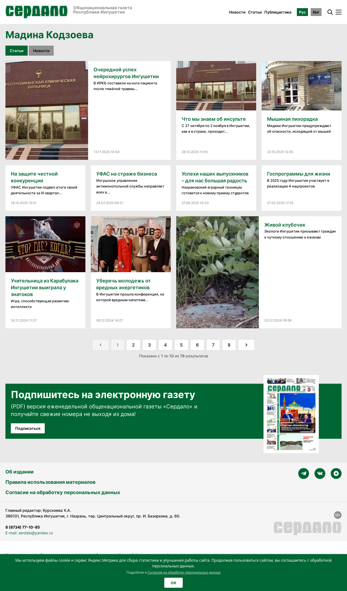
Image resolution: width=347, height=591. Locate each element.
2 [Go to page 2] (133, 345)
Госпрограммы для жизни (298, 174)
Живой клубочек (284, 225)
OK (173, 582)
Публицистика (277, 12)
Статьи (255, 12)
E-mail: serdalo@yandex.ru (29, 532)
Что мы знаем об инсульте (214, 119)
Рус (302, 12)
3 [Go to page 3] (149, 345)
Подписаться (27, 428)
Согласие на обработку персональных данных (62, 492)
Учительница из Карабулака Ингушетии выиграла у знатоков (44, 287)
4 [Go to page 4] (165, 345)
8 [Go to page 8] (229, 345)
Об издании (19, 472)
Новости (237, 12)
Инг (316, 12)
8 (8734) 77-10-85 (22, 527)
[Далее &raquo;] (246, 345)
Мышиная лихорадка (292, 119)
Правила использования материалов (50, 482)
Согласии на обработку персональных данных (184, 572)
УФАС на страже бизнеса (126, 174)
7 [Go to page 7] (213, 345)
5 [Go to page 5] (181, 345)
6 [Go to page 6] (197, 345)
